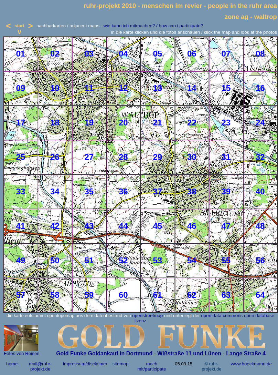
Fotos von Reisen (22, 353)
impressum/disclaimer (85, 363)
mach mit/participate (151, 366)
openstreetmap (147, 315)
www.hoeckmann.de (251, 363)
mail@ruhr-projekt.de (40, 366)
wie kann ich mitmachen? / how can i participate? (153, 25)
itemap (121, 363)
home (12, 363)
